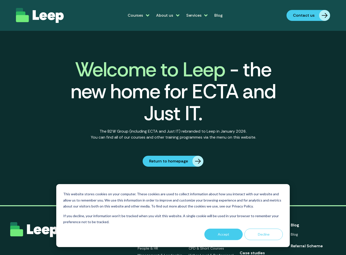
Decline (264, 234)
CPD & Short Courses (206, 248)
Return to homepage (176, 161)
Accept (223, 234)
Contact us (311, 15)
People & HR (148, 248)
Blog (218, 15)
